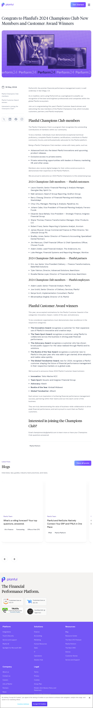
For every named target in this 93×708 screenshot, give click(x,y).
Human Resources (40, 644)
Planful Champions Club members (10, 95)
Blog (66, 632)
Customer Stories (71, 656)
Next (14, 559)
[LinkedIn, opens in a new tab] (10, 119)
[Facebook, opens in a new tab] (16, 119)
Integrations (7, 632)
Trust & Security (8, 636)
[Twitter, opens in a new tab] (4, 119)
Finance (36, 632)
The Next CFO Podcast (73, 640)
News (4, 692)
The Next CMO (70, 648)
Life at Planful (7, 684)
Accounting (38, 636)
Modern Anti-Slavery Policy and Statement (45, 689)
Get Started (78, 4)
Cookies (37, 680)
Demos (67, 652)
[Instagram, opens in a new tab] (21, 119)
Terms (36, 672)
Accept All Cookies (39, 704)
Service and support (10, 640)
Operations (38, 656)
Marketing (37, 640)
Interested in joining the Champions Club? (10, 107)
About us (6, 672)
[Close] (89, 697)
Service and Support (72, 660)
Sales (36, 648)
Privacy (36, 676)
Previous (5, 559)
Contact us (6, 676)
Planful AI (6, 644)
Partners (5, 688)
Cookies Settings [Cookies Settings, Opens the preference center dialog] (23, 704)
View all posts (82, 463)
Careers (5, 680)
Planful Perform (70, 644)
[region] (46, 701)
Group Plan (38, 684)
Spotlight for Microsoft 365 (12, 648)
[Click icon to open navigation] (89, 4)
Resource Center (71, 636)
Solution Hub (38, 660)
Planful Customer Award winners (10, 101)
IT (34, 652)
